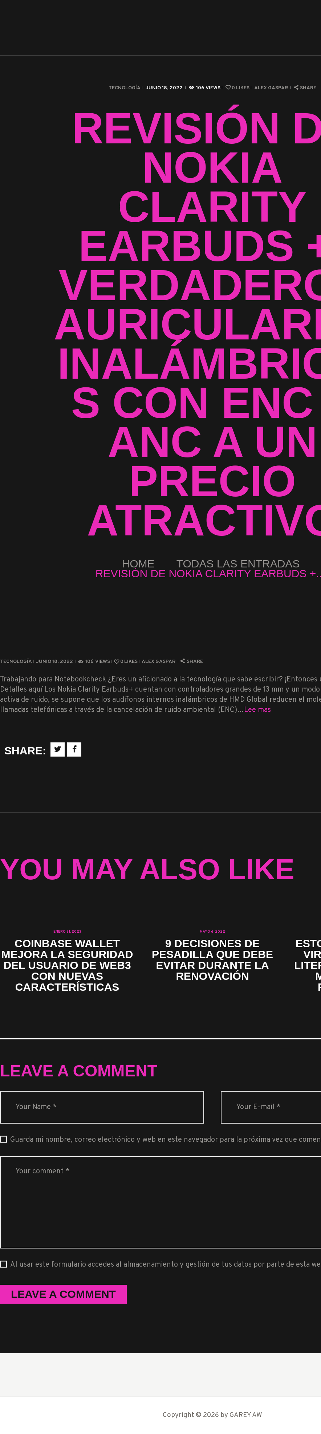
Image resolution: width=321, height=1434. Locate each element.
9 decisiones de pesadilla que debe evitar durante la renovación (212, 960)
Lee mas (257, 710)
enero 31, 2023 (67, 931)
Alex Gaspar (271, 88)
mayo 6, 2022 (212, 931)
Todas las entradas (238, 564)
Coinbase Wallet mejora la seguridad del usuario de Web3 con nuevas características (67, 965)
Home (138, 563)
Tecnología (125, 88)
